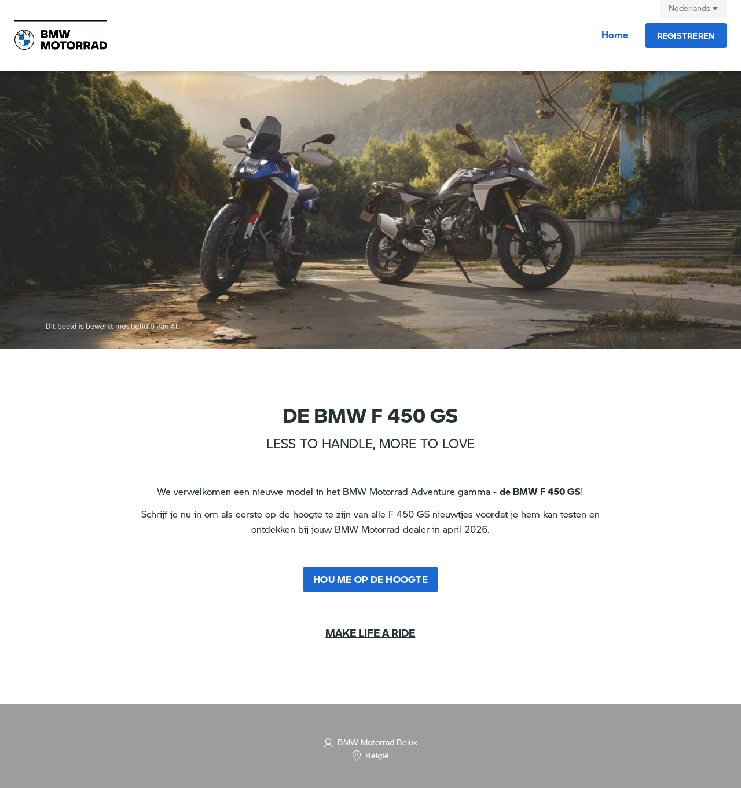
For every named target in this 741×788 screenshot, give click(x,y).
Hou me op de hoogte (370, 579)
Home (614, 34)
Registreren (686, 35)
